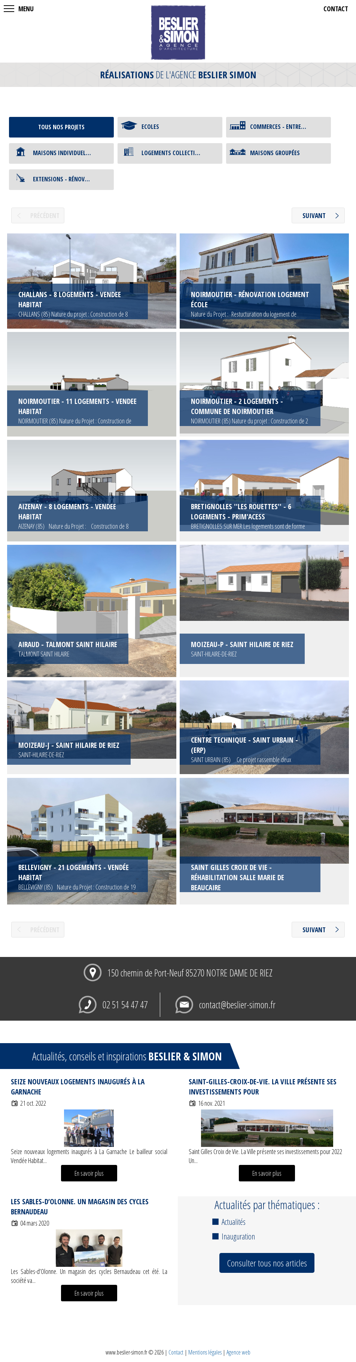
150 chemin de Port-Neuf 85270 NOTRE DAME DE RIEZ (190, 972)
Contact (175, 1352)
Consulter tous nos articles (267, 1263)
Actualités (234, 1221)
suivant (314, 215)
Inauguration (238, 1236)
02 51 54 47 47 (125, 1004)
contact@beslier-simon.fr (237, 1004)
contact (335, 8)
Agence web (238, 1352)
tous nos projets (61, 127)
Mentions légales (205, 1352)
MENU (26, 8)
